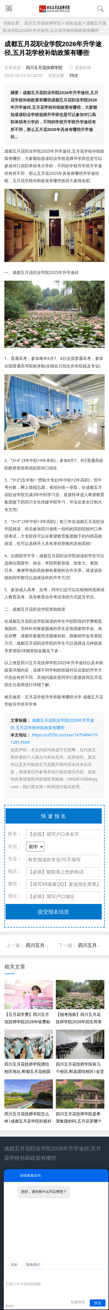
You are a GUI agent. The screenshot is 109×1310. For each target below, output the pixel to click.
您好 (14, 1265)
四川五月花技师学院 (43, 23)
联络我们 (33, 1265)
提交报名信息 (53, 911)
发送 (97, 1303)
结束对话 (78, 1302)
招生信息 (73, 23)
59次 (73, 75)
